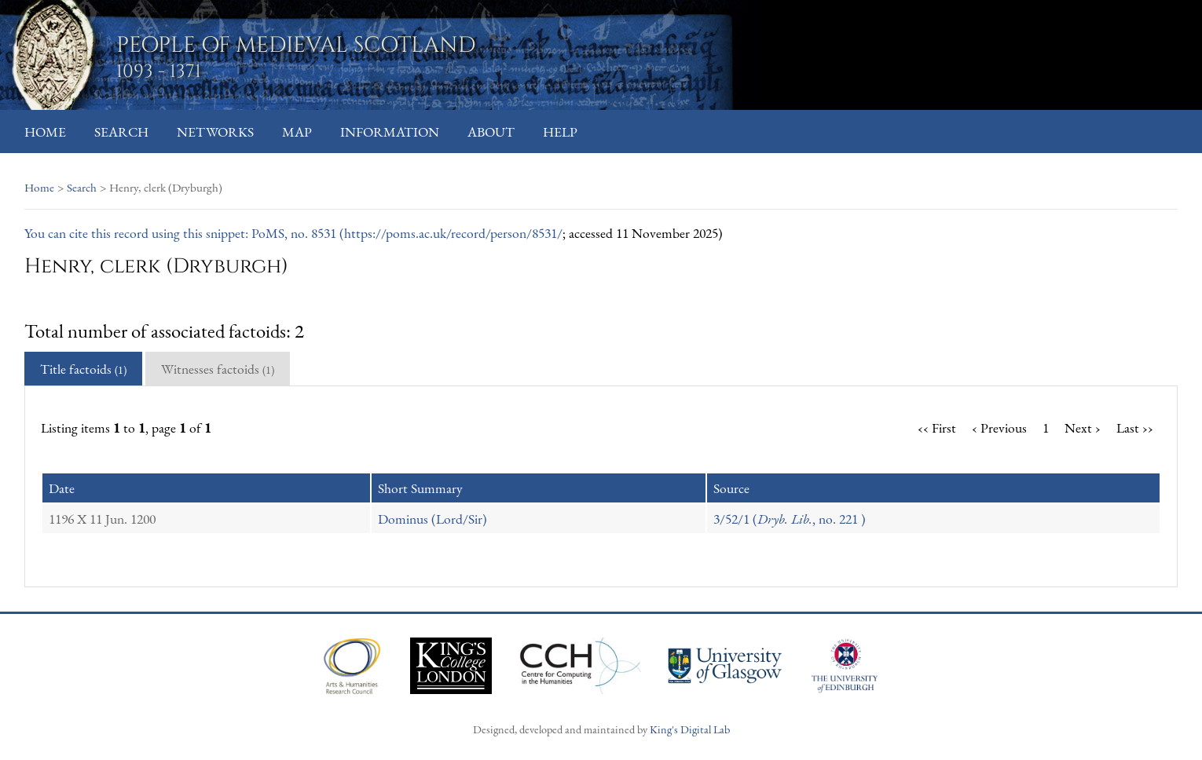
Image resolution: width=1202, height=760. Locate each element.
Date (62, 488)
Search (121, 131)
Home (45, 131)
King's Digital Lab (690, 729)
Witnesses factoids (217, 369)
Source (731, 488)
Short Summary (420, 488)
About (491, 131)
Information (389, 131)
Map (297, 131)
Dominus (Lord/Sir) (432, 519)
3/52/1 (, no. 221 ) (789, 519)
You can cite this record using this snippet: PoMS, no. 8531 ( (184, 233)
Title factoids (83, 369)
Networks (215, 131)
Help (560, 131)
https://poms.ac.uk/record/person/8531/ (453, 233)
